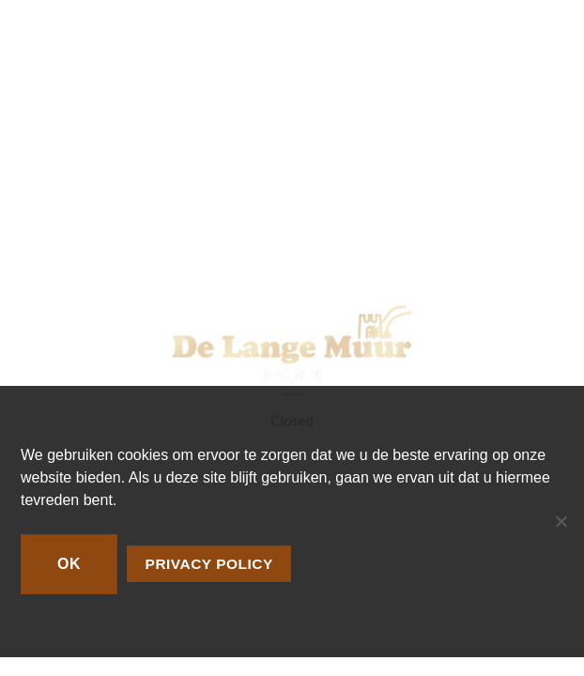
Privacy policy (209, 564)
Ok (69, 564)
